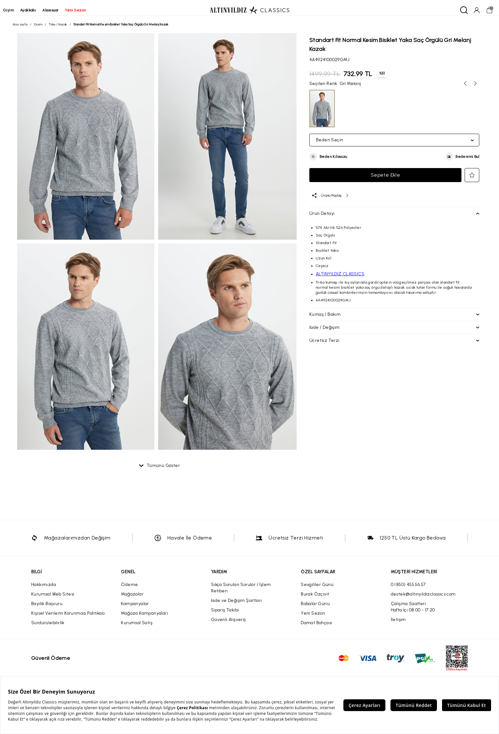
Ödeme (129, 589)
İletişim (398, 624)
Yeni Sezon (313, 618)
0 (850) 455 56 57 (408, 589)
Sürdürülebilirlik (48, 628)
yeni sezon (84, 10)
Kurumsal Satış (136, 628)
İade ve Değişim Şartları (236, 605)
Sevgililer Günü (317, 589)
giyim (18, 10)
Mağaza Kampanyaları (144, 618)
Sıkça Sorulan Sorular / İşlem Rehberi (241, 593)
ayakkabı (38, 10)
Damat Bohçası (316, 628)
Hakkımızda (43, 589)
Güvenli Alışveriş (228, 624)
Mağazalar (132, 599)
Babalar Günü (315, 608)
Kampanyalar (135, 608)
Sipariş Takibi (225, 615)
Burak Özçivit (315, 599)
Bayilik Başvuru (46, 608)
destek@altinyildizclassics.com (423, 599)
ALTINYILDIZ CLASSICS (340, 276)
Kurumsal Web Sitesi (52, 599)
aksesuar (60, 10)
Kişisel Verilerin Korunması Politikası (68, 618)
